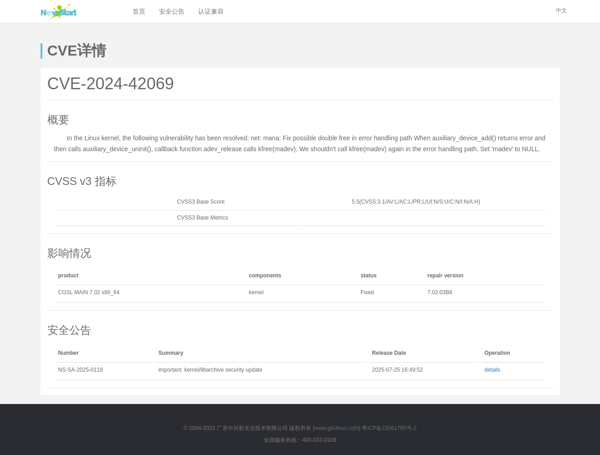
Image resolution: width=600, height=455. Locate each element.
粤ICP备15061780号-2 (389, 428)
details (492, 370)
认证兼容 (211, 11)
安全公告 (172, 11)
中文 (561, 10)
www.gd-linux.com (336, 428)
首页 (139, 11)
